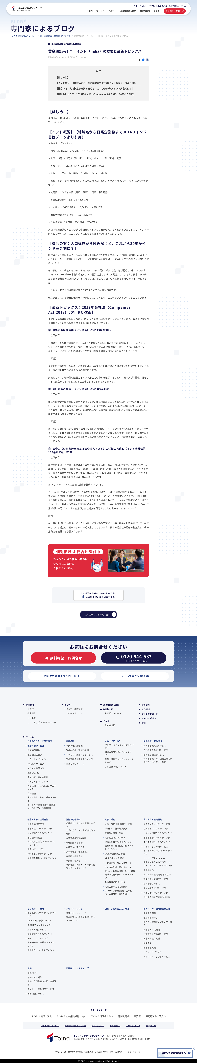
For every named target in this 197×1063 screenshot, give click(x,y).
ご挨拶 (31, 708)
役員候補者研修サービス (154, 888)
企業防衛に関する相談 (38, 777)
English (143, 6)
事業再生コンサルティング (40, 828)
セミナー (68, 704)
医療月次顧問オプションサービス (157, 923)
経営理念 (32, 713)
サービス (30, 736)
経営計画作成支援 (36, 823)
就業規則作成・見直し (115, 832)
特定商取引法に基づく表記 (75, 1025)
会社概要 (32, 717)
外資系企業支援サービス (154, 745)
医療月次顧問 (149, 913)
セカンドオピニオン (37, 759)
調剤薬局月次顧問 (151, 929)
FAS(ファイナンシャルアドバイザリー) (119, 746)
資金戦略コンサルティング (40, 832)
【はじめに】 (62, 77)
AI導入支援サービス (37, 929)
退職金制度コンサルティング (118, 842)
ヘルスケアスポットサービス (156, 956)
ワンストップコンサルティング (42, 722)
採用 (135, 6)
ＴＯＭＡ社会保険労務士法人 (71, 1016)
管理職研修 (148, 869)
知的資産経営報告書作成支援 (79, 759)
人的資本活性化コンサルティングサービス (42, 843)
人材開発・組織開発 (152, 819)
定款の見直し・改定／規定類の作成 (80, 832)
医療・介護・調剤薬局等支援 (156, 908)
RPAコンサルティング (38, 938)
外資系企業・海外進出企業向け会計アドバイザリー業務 (157, 760)
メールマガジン (149, 718)
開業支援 (147, 942)
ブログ (106, 721)
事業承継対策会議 (74, 745)
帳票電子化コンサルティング (41, 950)
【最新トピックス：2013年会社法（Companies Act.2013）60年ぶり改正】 (95, 94)
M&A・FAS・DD (112, 741)
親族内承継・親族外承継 (77, 750)
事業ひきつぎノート (75, 763)
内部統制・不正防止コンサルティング (42, 787)
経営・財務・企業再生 (38, 819)
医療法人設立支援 (151, 938)
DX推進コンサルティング (39, 924)
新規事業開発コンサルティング (42, 858)
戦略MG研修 (33, 772)
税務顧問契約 (34, 750)
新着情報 (146, 704)
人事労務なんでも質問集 (116, 886)
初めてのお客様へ (133, 1025)
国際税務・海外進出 (152, 741)
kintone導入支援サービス (40, 920)
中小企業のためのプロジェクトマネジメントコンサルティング (157, 864)
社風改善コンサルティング (155, 828)
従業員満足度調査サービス (155, 878)
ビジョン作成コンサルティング (157, 832)
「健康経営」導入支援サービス (119, 862)
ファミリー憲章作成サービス (79, 754)
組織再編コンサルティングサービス (119, 753)
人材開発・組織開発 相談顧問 (157, 874)
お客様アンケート (113, 713)
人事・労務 (110, 819)
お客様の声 (108, 709)
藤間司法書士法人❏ (155, 1016)
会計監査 (32, 793)
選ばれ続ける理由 (111, 704)
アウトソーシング (74, 908)
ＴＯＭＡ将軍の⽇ (36, 768)
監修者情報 (110, 725)
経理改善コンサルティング (40, 934)
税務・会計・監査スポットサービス (42, 799)
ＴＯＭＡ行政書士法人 (102, 1016)
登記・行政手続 (73, 819)
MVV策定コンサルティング (40, 853)
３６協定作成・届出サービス (118, 867)
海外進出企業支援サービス (155, 750)
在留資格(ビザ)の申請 (76, 838)
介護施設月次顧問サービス (155, 934)
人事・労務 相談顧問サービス (118, 823)
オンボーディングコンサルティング (157, 852)
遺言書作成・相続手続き (77, 851)
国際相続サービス (36, 993)
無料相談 (146, 709)
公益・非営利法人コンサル (117, 908)
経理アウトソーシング (38, 781)
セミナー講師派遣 (74, 708)
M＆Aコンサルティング (115, 766)
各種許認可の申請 (74, 842)
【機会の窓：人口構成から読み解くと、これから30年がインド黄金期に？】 (95, 88)
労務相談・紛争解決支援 (116, 828)
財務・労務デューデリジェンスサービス (119, 761)
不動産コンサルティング (77, 968)
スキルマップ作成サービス (155, 846)
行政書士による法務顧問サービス (80, 825)
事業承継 (70, 741)
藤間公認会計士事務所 (129, 1016)
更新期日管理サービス (76, 860)
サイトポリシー (98, 1025)
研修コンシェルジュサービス (156, 823)
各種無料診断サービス (115, 882)
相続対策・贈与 (35, 977)
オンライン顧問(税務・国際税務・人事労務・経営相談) (41, 806)
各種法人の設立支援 (75, 847)
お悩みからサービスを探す (40, 741)
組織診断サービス (36, 849)
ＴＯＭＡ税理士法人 (41, 1016)
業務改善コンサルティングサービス (42, 914)
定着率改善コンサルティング (156, 837)
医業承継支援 (149, 947)
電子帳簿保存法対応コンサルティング (42, 944)
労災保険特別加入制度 (115, 853)
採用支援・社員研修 (114, 858)
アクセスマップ (134, 1052)
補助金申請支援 (35, 837)
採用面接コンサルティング (155, 892)
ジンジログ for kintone (154, 858)
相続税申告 (33, 972)
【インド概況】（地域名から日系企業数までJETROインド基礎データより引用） (97, 83)
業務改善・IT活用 (36, 908)
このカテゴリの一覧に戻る (100, 614)
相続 (30, 968)
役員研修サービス (151, 883)
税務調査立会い (35, 754)
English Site (151, 1025)
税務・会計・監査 (36, 745)
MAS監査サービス (36, 763)
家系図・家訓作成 (74, 856)
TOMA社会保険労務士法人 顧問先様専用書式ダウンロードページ (120, 874)
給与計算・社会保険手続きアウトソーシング (119, 847)
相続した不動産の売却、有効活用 (42, 983)
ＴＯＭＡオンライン (75, 713)
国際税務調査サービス (153, 754)
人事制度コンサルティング (117, 837)
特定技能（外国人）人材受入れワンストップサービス (80, 866)
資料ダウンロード (150, 713)
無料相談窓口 (115, 1025)
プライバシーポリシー (50, 1025)
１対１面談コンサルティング (156, 842)
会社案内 (30, 704)
